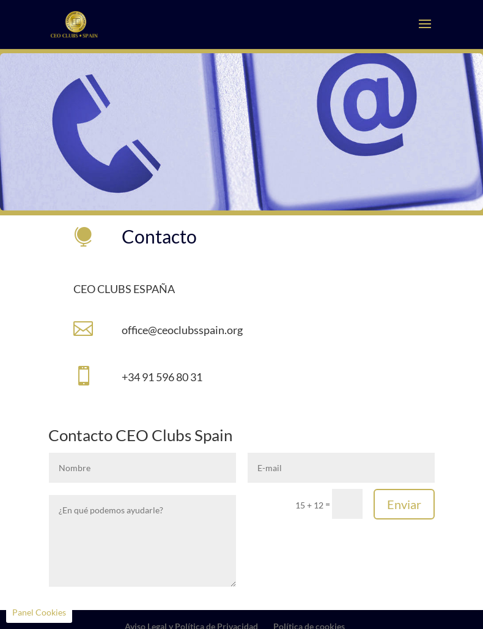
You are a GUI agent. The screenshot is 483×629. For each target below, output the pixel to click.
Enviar (404, 504)
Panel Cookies (39, 612)
